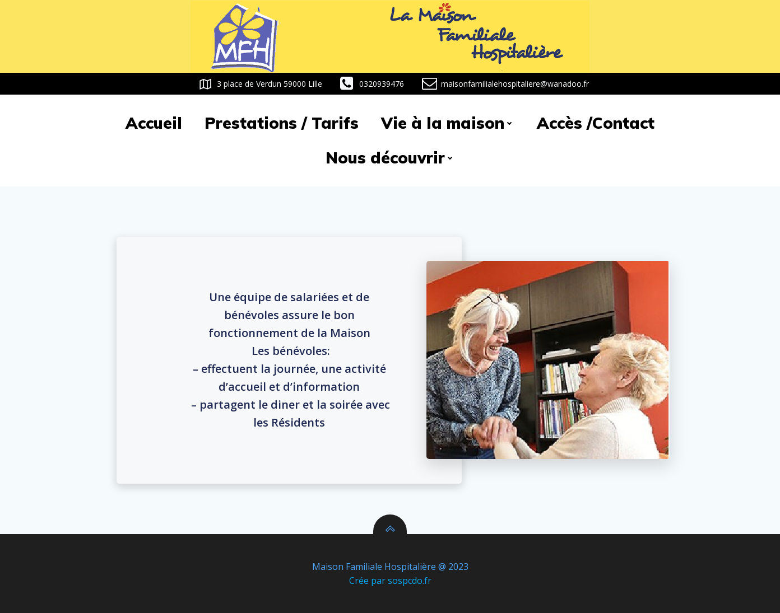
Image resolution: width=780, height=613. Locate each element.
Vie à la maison (447, 123)
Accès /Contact (595, 123)
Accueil (154, 123)
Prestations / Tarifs (282, 123)
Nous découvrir (390, 157)
